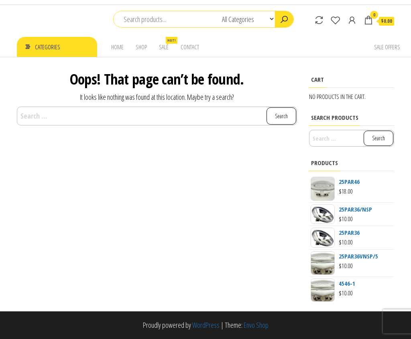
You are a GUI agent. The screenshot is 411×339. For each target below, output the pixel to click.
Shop (141, 47)
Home (117, 47)
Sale (167, 44)
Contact (190, 47)
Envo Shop (256, 325)
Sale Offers (387, 47)
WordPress (206, 325)
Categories (47, 47)
